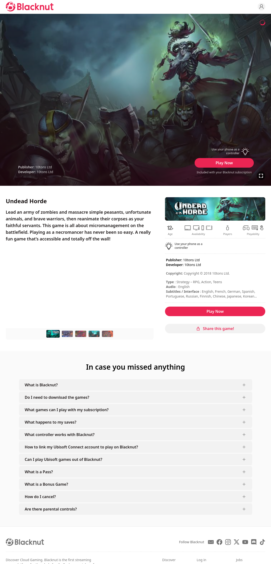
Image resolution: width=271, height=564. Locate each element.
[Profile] (261, 7)
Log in (201, 560)
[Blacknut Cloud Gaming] (29, 6)
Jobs (239, 560)
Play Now (224, 162)
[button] (224, 151)
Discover (168, 560)
